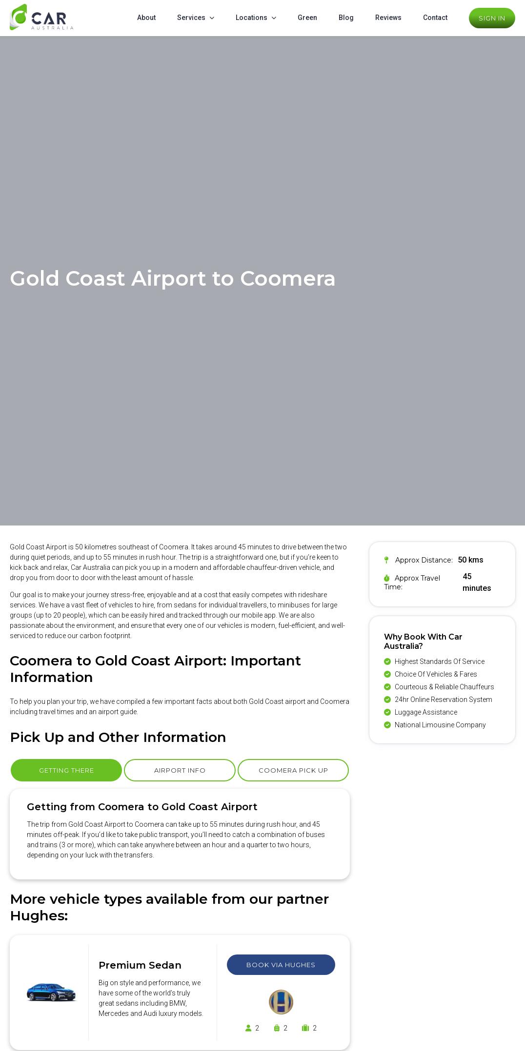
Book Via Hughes (281, 965)
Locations (251, 17)
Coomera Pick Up (293, 770)
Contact (435, 17)
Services (191, 17)
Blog (346, 17)
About (146, 17)
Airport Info (180, 770)
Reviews (388, 17)
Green (307, 17)
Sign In (492, 18)
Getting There (66, 770)
